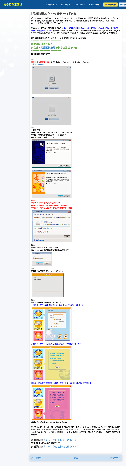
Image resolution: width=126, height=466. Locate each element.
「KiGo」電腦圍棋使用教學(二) (59, 439)
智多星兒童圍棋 (13, 4)
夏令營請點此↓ (110, 4)
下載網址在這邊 (37, 64)
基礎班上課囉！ (95, 4)
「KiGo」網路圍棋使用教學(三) (59, 446)
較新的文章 (36, 457)
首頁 (76, 457)
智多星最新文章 (51, 4)
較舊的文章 (115, 457)
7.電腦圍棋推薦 (47, 47)
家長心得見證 (80, 4)
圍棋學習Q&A (66, 4)
